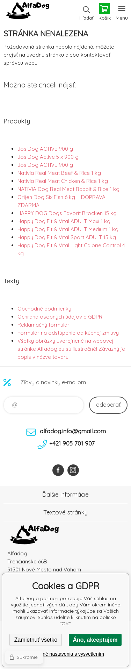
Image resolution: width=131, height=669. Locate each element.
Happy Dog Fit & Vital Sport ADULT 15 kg (66, 237)
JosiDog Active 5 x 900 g (48, 157)
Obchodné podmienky (44, 308)
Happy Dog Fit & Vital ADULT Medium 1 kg (67, 229)
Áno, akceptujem (95, 640)
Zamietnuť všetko (35, 640)
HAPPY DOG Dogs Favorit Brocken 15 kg (67, 213)
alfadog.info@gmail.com (73, 431)
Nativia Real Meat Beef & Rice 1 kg (59, 173)
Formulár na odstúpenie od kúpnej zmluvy (68, 332)
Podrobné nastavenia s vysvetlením (65, 654)
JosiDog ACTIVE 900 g (45, 148)
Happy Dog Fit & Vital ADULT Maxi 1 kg (63, 221)
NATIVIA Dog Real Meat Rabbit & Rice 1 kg (68, 189)
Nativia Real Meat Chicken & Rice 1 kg (62, 181)
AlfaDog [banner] (27, 12)
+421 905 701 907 (72, 443)
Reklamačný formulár (43, 324)
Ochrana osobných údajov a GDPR (59, 316)
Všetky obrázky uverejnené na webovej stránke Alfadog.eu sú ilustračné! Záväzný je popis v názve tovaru (71, 348)
